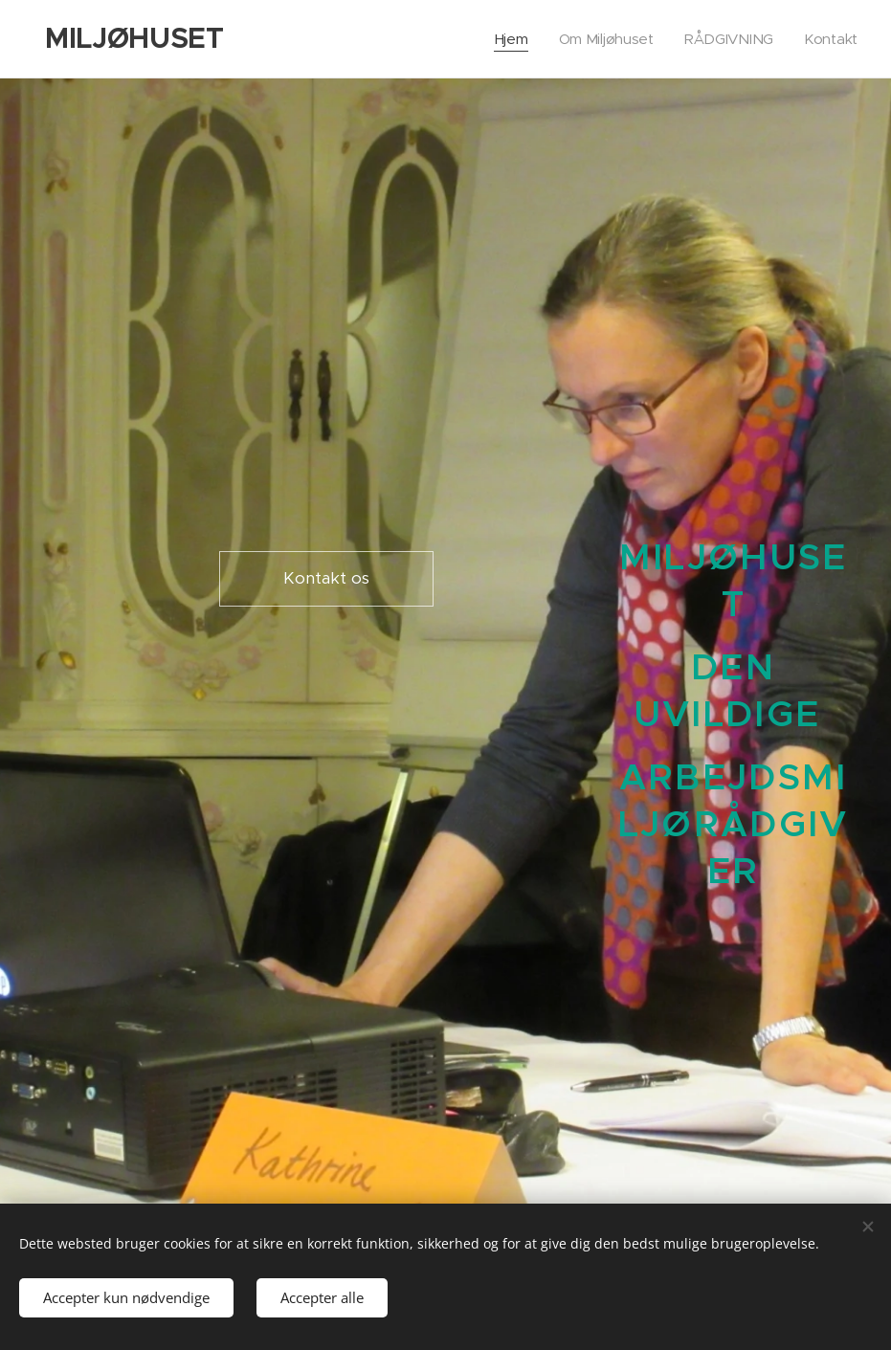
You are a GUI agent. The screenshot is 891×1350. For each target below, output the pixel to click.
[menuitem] (507, 39)
